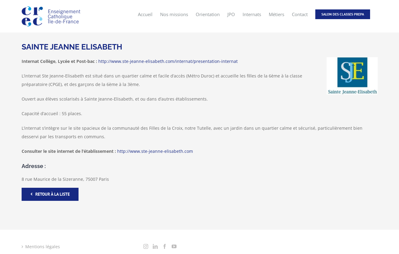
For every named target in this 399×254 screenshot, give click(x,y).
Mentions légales (42, 246)
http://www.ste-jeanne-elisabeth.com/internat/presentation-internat (168, 61)
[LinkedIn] (155, 246)
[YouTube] (174, 246)
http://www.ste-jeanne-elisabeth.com (155, 151)
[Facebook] (164, 246)
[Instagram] (145, 246)
